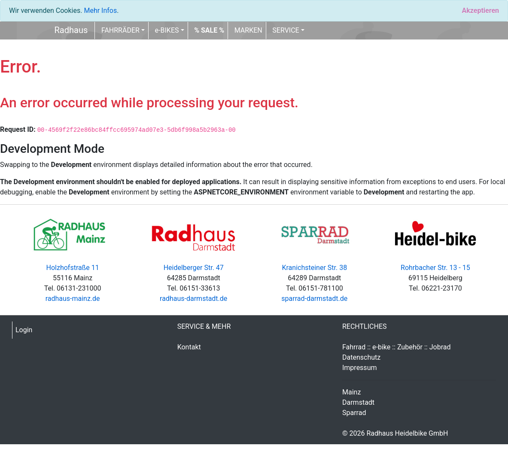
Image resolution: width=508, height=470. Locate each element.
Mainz (351, 392)
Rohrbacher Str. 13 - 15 (435, 268)
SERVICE (285, 30)
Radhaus (71, 30)
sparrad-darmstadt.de (314, 298)
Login (23, 330)
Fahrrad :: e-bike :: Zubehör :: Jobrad (396, 347)
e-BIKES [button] (167, 30)
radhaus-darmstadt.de (193, 298)
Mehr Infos (100, 10)
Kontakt (189, 347)
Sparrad (354, 413)
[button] (209, 30)
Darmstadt (358, 402)
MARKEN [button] (248, 30)
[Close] (480, 10)
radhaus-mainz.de (73, 298)
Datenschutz (361, 357)
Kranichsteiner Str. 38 (314, 268)
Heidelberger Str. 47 (194, 268)
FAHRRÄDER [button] (120, 30)
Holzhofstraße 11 (72, 268)
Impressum (359, 368)
